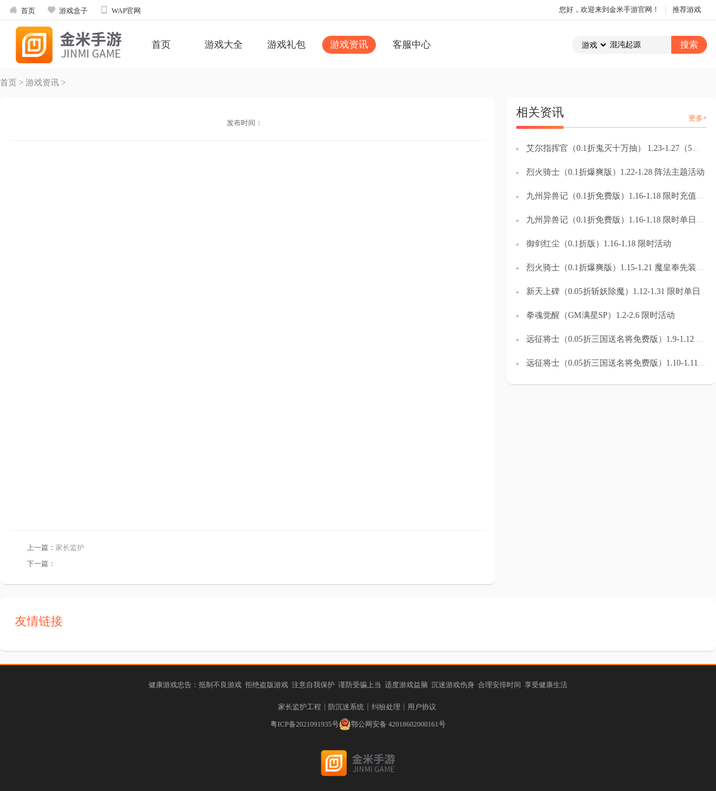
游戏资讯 (349, 44)
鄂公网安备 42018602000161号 (392, 724)
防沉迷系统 (346, 707)
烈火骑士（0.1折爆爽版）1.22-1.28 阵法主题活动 (615, 172)
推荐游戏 (686, 9)
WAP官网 (120, 10)
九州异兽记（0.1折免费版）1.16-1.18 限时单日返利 (619, 219)
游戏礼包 (286, 44)
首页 (22, 10)
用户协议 (422, 707)
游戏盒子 (67, 10)
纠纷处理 (386, 707)
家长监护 (69, 547)
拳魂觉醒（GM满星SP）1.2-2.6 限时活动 (600, 315)
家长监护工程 (299, 707)
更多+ (698, 118)
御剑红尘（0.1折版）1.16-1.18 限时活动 (598, 243)
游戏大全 (224, 44)
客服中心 (412, 44)
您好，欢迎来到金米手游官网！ (609, 9)
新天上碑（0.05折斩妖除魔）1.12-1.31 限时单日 (613, 291)
